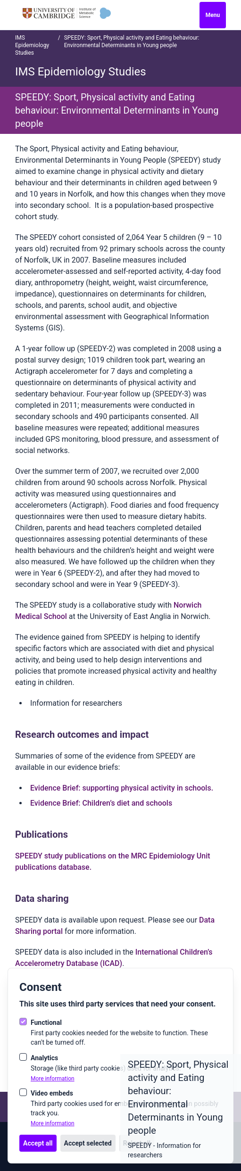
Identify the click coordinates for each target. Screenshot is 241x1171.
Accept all (38, 1143)
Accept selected (88, 1143)
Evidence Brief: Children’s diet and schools (101, 803)
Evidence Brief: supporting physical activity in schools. (121, 787)
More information (53, 1078)
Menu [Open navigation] (213, 15)
